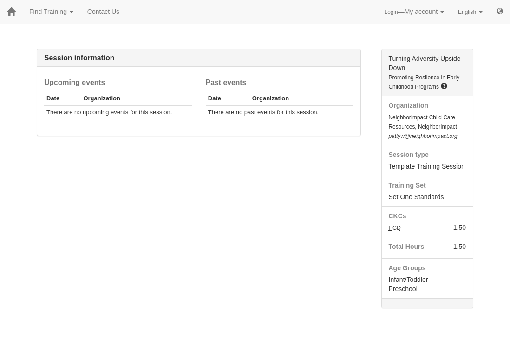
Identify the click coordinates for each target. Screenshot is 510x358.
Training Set (407, 185)
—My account (415, 11)
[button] (444, 86)
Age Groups (407, 268)
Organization (409, 105)
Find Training (51, 11)
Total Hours (407, 246)
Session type (409, 154)
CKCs (397, 216)
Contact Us (103, 11)
